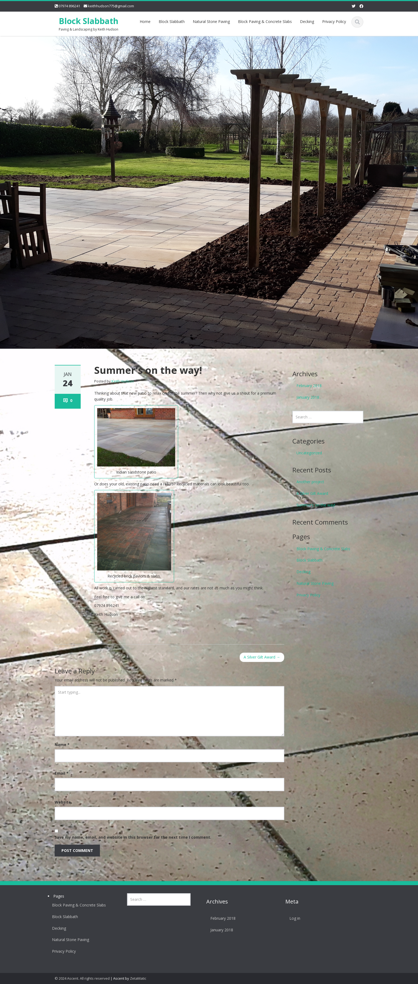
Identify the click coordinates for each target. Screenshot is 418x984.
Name (62, 744)
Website (63, 802)
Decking (307, 21)
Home (145, 21)
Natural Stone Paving (211, 21)
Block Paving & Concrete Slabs (265, 21)
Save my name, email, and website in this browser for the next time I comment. (133, 837)
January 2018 (307, 397)
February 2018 (309, 385)
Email (61, 773)
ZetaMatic (138, 978)
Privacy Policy (334, 21)
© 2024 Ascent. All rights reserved (82, 978)
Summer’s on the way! (315, 505)
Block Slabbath (88, 20)
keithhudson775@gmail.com (111, 6)
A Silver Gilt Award (262, 657)
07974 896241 (69, 6)
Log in (292, 918)
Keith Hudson (123, 381)
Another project (310, 481)
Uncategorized (309, 452)
